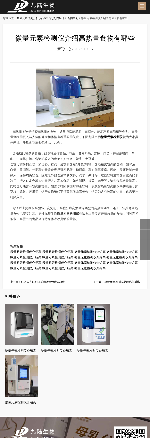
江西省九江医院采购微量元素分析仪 (43, 282)
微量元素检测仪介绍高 (25, 252)
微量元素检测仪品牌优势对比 (122, 282)
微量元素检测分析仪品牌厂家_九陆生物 (40, 18)
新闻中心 (72, 18)
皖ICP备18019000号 (68, 423)
